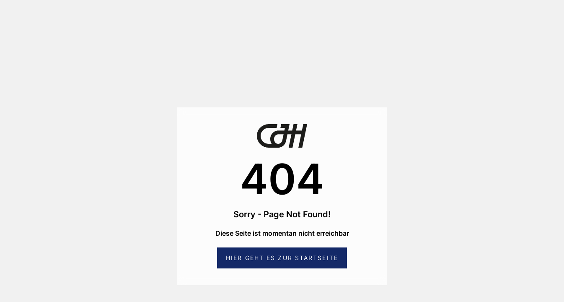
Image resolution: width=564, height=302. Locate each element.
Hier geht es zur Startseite (282, 257)
